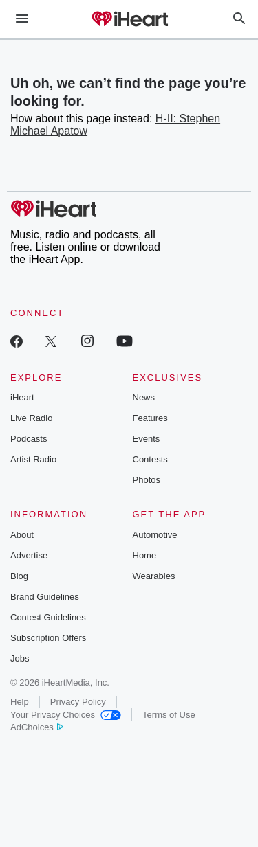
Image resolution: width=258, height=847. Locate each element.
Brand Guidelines (44, 596)
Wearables (154, 576)
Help (19, 702)
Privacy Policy (78, 702)
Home (145, 555)
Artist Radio (33, 459)
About (22, 535)
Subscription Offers (48, 638)
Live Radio (31, 418)
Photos (146, 480)
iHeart (22, 397)
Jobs (19, 658)
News (144, 397)
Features (150, 418)
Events (146, 438)
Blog (19, 576)
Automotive (155, 535)
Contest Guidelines (48, 617)
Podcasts (28, 438)
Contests (150, 459)
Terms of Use (168, 715)
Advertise (28, 555)
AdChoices (36, 727)
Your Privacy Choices (65, 715)
